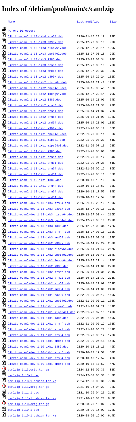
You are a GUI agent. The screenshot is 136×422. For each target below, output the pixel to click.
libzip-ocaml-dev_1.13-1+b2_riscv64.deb (40, 249)
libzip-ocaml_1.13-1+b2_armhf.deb (35, 105)
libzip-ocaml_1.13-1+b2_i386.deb (34, 99)
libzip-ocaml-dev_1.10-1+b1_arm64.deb (39, 358)
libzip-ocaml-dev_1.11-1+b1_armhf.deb (39, 323)
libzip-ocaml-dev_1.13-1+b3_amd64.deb (39, 237)
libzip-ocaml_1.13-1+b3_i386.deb (34, 59)
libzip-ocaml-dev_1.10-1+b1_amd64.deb (39, 364)
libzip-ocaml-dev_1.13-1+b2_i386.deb (38, 266)
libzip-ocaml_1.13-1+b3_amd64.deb (35, 71)
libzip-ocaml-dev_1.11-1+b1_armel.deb (39, 329)
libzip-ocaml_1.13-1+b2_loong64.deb (37, 94)
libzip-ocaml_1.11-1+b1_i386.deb (34, 151)
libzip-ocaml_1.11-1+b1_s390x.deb (35, 128)
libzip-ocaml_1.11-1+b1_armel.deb (35, 163)
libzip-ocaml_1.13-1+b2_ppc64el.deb (37, 88)
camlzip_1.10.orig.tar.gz (28, 404)
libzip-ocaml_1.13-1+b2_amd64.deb (35, 122)
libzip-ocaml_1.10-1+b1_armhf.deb (35, 186)
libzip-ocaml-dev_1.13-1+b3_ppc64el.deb (40, 220)
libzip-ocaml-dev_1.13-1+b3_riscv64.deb (40, 214)
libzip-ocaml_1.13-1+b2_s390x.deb (35, 76)
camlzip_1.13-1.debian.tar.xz (32, 381)
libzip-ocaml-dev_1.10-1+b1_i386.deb (38, 346)
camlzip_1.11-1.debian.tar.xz (32, 398)
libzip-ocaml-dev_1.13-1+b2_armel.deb (39, 277)
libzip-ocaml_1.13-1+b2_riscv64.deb (37, 82)
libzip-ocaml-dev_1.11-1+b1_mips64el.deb (41, 312)
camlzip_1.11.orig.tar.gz (28, 387)
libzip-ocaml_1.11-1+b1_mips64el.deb (38, 145)
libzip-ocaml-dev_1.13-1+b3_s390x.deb (39, 209)
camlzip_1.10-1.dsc (23, 410)
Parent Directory (22, 30)
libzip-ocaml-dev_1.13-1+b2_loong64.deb (40, 260)
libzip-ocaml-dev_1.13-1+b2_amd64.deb (39, 289)
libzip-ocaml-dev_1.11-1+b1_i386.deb (38, 318)
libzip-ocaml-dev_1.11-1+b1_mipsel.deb (40, 306)
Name (11, 21)
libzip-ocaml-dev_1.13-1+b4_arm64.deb (39, 203)
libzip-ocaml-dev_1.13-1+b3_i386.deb (38, 226)
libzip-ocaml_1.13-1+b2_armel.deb (35, 111)
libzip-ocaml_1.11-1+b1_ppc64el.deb (37, 134)
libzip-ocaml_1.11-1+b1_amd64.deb (35, 174)
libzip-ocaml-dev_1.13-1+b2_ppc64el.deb (40, 255)
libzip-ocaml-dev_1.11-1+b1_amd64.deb (39, 341)
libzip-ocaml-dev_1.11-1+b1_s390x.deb (39, 295)
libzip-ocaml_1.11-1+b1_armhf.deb (35, 157)
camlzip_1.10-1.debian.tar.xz (32, 415)
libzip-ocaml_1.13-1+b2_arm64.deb (35, 117)
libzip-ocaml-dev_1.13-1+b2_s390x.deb (39, 243)
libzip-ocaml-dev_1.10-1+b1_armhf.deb (39, 352)
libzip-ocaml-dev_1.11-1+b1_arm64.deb (39, 335)
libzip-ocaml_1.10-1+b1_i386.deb (34, 180)
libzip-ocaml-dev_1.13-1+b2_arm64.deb (39, 283)
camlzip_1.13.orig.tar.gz (28, 369)
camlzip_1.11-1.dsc (23, 392)
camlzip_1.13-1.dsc (23, 375)
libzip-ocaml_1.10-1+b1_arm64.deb (35, 191)
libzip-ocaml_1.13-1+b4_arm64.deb (35, 36)
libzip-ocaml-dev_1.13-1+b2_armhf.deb (39, 272)
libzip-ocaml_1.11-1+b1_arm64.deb (35, 168)
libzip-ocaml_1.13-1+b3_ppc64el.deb (37, 53)
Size (113, 21)
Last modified (88, 21)
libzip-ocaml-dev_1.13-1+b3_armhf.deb (39, 232)
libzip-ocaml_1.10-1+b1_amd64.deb (35, 197)
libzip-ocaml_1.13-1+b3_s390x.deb (35, 42)
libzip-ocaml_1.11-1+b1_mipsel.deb (36, 140)
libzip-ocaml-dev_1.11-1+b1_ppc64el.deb (40, 300)
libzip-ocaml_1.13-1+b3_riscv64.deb (37, 48)
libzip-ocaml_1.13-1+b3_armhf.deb (35, 65)
